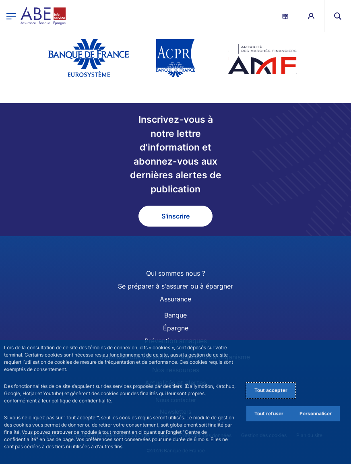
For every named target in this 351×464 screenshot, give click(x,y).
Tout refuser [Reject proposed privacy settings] (268, 413)
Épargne (175, 328)
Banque (175, 315)
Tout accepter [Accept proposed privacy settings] (270, 390)
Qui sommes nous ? (175, 273)
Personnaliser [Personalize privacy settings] (315, 413)
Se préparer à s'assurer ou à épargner (175, 286)
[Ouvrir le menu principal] (11, 16)
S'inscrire (175, 216)
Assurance (175, 299)
